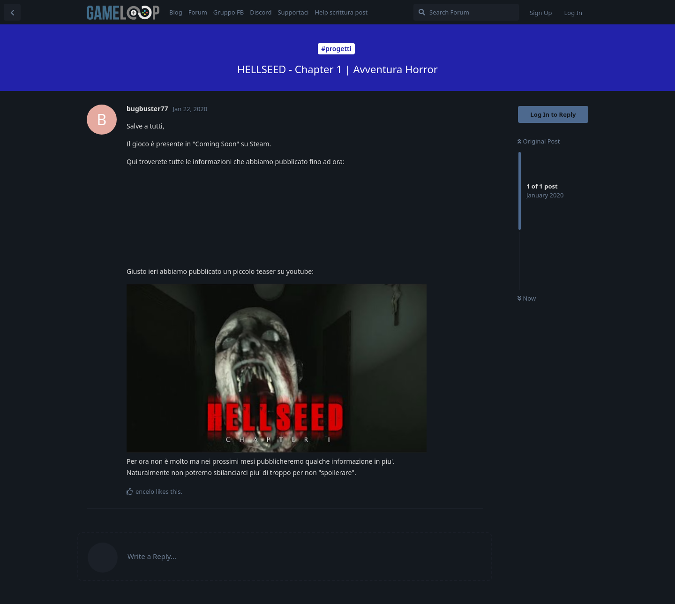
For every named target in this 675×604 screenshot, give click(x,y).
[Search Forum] (466, 12)
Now (527, 298)
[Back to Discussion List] (12, 12)
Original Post (539, 141)
